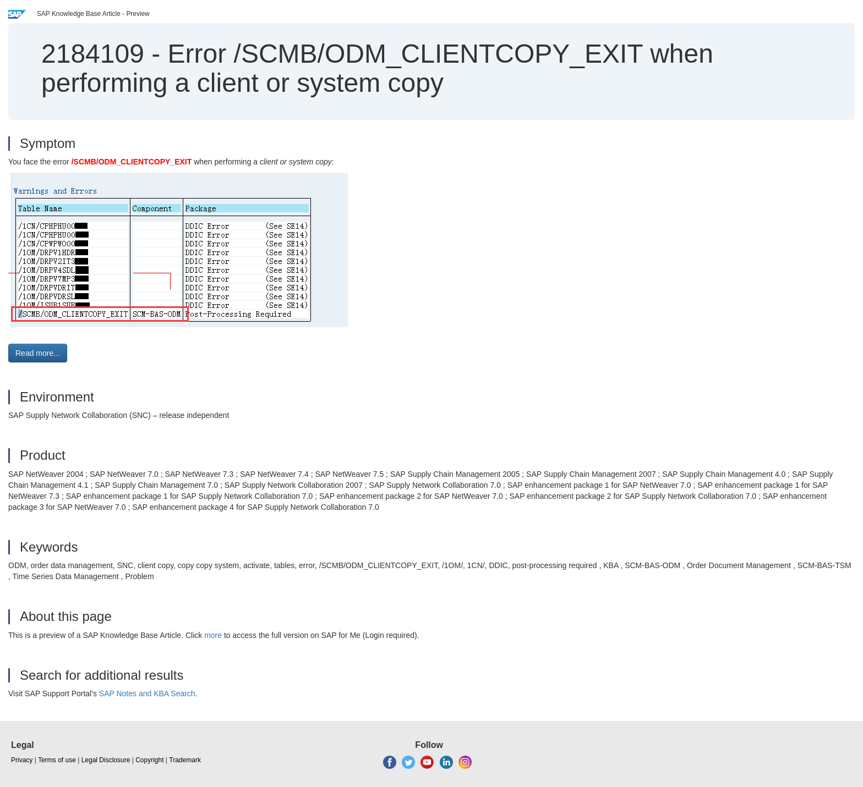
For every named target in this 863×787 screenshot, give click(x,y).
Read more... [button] (37, 353)
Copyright (149, 760)
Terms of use (57, 760)
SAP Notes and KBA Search (147, 693)
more (213, 635)
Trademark (185, 760)
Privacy (21, 760)
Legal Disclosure (105, 760)
